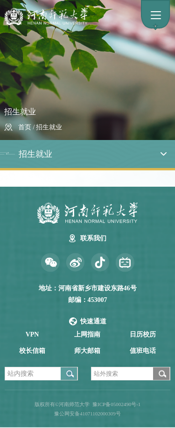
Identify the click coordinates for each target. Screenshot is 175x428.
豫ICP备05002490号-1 (116, 404)
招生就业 (49, 127)
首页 (24, 127)
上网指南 (87, 334)
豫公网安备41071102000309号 (87, 413)
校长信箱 (32, 350)
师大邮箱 (87, 350)
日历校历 (143, 334)
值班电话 (143, 350)
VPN (32, 334)
